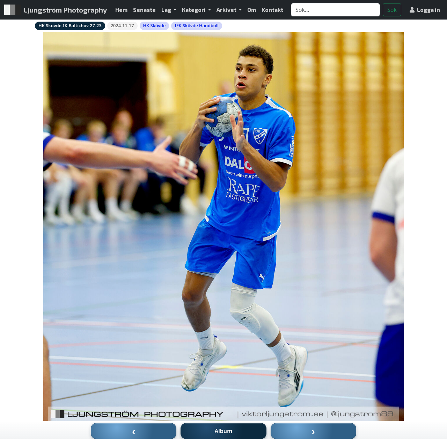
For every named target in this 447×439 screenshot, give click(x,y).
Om (251, 9)
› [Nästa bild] (313, 431)
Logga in (425, 9)
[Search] (335, 9)
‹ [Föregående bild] (133, 431)
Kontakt (272, 9)
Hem (121, 9)
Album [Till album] (224, 431)
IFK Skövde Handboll (196, 25)
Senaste (144, 9)
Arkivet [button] (227, 9)
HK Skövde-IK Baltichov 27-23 (70, 25)
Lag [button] (166, 9)
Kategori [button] (194, 9)
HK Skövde (154, 25)
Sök (392, 10)
